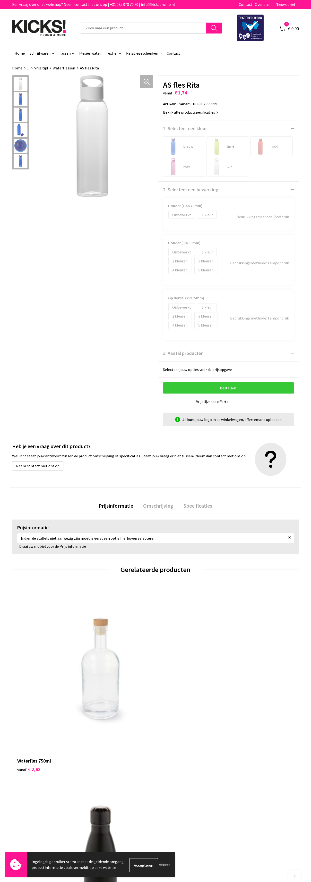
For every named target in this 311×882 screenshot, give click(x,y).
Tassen (65, 53)
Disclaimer (241, 770)
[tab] (118, 506)
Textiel (112, 53)
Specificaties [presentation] (195, 506)
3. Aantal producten (183, 353)
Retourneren (172, 770)
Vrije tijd (41, 68)
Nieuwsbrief (285, 4)
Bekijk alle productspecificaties (190, 112)
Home (20, 53)
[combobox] (143, 28)
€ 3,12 (172, 666)
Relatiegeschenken (142, 53)
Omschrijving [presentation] (158, 506)
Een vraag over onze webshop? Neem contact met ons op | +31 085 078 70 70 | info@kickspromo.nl (93, 4)
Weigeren (164, 865)
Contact (245, 4)
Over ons (262, 4)
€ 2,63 (28, 666)
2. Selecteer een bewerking (190, 189)
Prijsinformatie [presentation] (118, 506)
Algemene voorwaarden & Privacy (260, 756)
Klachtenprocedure (106, 778)
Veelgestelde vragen (107, 763)
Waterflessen (64, 68)
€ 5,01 (100, 680)
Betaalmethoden (176, 763)
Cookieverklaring (247, 763)
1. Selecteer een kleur (185, 128)
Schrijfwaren (40, 53)
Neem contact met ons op (38, 465)
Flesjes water (90, 53)
